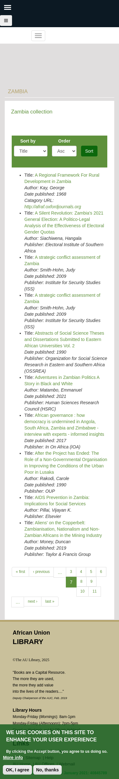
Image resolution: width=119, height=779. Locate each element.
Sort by (27, 140)
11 (94, 591)
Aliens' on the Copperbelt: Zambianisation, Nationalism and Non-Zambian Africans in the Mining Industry (63, 529)
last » (49, 601)
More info (13, 758)
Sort (89, 151)
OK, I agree (17, 770)
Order (64, 140)
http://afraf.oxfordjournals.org (52, 206)
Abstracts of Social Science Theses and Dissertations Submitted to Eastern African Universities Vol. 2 (64, 339)
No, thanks (47, 770)
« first (20, 571)
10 (82, 591)
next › (32, 601)
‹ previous (41, 571)
